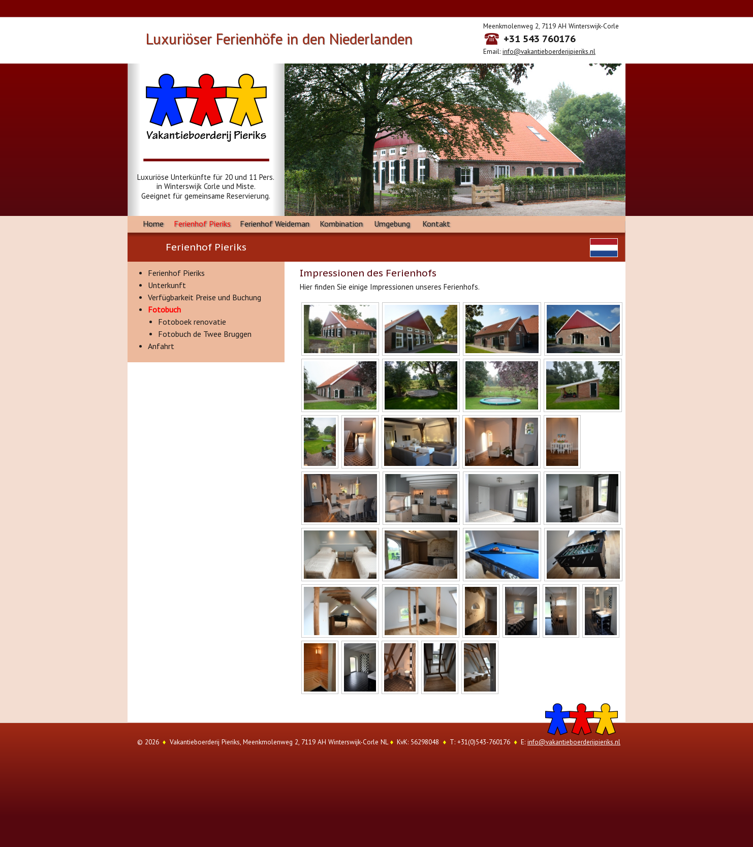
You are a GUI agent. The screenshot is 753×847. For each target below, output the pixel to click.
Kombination (341, 223)
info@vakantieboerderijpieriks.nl (549, 51)
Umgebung (392, 223)
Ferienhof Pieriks (202, 223)
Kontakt (436, 223)
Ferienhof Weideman (274, 223)
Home (153, 223)
